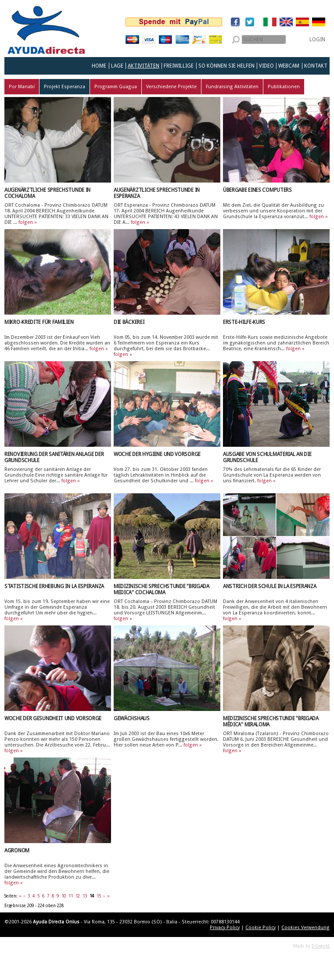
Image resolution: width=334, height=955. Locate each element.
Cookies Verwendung (305, 927)
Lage (117, 66)
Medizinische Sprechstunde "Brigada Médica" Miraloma (271, 721)
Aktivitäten (143, 66)
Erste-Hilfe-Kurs (244, 322)
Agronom (16, 850)
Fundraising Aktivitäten (232, 87)
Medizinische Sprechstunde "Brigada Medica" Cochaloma (161, 589)
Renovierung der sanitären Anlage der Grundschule (54, 457)
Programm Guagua (115, 87)
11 (70, 896)
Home (99, 66)
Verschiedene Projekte (171, 87)
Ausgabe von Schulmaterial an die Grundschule (267, 457)
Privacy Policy (225, 927)
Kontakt (315, 66)
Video (266, 66)
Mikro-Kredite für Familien (38, 322)
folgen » (27, 222)
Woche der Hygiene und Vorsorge (157, 454)
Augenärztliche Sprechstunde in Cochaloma (47, 193)
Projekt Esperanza (64, 87)
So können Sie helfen (226, 66)
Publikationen (284, 87)
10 (63, 896)
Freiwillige (179, 66)
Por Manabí (22, 87)
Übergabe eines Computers (257, 190)
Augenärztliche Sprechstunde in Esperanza (157, 193)
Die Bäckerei (129, 322)
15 (99, 896)
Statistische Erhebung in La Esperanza (54, 586)
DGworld (321, 946)
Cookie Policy (260, 927)
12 (77, 896)
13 (85, 896)
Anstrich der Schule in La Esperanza (269, 586)
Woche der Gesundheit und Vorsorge (52, 718)
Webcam (288, 66)
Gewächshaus (132, 718)
